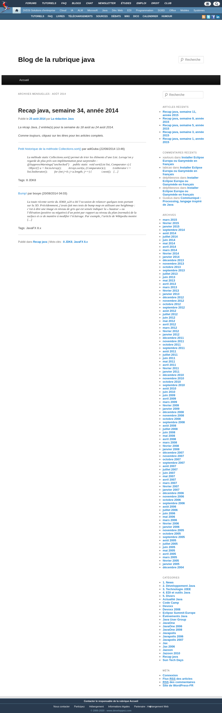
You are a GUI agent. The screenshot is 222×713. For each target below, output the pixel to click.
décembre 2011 (173, 338)
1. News (168, 582)
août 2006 (169, 506)
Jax (165, 643)
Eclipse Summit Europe (179, 612)
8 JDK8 (67, 241)
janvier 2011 (171, 371)
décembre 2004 (173, 567)
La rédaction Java (62, 118)
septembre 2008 (174, 422)
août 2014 (169, 233)
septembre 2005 (174, 537)
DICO (136, 16)
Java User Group (174, 619)
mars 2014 (170, 250)
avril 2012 (169, 324)
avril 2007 (169, 479)
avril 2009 (169, 398)
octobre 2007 (172, 459)
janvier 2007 (171, 489)
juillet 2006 (170, 510)
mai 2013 (169, 280)
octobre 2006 (172, 500)
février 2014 (171, 253)
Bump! (22, 193)
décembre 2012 (173, 297)
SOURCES (102, 16)
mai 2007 (169, 476)
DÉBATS (116, 16)
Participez (79, 706)
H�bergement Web (157, 706)
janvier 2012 (171, 334)
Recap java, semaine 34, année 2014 (68, 110)
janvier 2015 (171, 226)
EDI (129, 10)
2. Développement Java (179, 585)
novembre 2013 (173, 263)
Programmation (144, 10)
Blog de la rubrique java (56, 59)
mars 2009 (170, 402)
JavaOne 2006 (172, 626)
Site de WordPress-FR (178, 685)
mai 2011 (169, 361)
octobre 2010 (172, 381)
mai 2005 (169, 550)
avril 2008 (169, 439)
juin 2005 (169, 547)
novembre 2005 (173, 530)
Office (172, 10)
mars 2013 (170, 287)
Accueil (24, 80)
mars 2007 (170, 483)
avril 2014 (169, 246)
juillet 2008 (170, 429)
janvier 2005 (171, 564)
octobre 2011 (172, 344)
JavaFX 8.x (81, 241)
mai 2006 (169, 516)
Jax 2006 (169, 646)
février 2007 (171, 486)
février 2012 (171, 331)
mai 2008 (169, 435)
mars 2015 (170, 219)
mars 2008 (170, 442)
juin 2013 (169, 277)
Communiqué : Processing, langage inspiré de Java (182, 201)
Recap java (40, 241)
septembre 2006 (174, 503)
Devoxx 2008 (172, 609)
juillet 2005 (170, 543)
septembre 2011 (174, 348)
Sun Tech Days (173, 660)
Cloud (63, 10)
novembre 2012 (173, 300)
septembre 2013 (174, 270)
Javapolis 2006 (173, 636)
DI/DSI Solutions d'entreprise (39, 10)
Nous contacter (62, 706)
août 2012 (169, 311)
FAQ (50, 16)
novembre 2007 (173, 456)
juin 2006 (169, 513)
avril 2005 (169, 554)
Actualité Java (172, 599)
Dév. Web (117, 10)
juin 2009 (169, 395)
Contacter (89, 701)
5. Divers (169, 596)
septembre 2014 (174, 230)
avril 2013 (169, 284)
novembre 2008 (173, 415)
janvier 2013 (171, 294)
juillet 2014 (170, 236)
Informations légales (119, 706)
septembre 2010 (174, 385)
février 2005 (171, 560)
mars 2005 (170, 557)
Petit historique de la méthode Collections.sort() (49, 149)
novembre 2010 (173, 378)
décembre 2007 (173, 452)
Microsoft (92, 10)
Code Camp (171, 602)
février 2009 (171, 405)
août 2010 (169, 388)
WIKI (126, 16)
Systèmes (199, 10)
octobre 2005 (172, 533)
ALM (80, 10)
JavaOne (169, 623)
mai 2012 (169, 321)
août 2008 (169, 425)
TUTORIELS (37, 16)
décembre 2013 (173, 260)
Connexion (170, 675)
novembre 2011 (173, 341)
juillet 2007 (170, 469)
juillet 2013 (170, 273)
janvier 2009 (171, 408)
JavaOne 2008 (172, 629)
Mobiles (184, 10)
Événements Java (175, 616)
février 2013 (171, 290)
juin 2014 (169, 240)
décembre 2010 (173, 375)
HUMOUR (167, 16)
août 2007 (169, 466)
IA (72, 10)
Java (105, 10)
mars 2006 (170, 520)
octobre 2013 (172, 267)
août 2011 (169, 351)
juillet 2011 (170, 354)
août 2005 (169, 540)
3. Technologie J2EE (177, 589)
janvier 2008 (171, 449)
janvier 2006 (171, 527)
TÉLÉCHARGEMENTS (80, 16)
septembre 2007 (174, 462)
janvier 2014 (171, 257)
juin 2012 (169, 317)
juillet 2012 (170, 314)
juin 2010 (169, 392)
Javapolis (169, 633)
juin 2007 (169, 473)
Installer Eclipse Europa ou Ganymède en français (183, 161)
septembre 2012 (174, 307)
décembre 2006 (173, 493)
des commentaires (179, 682)
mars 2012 (170, 327)
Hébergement (96, 706)
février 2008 (171, 446)
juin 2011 (169, 358)
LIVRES (60, 16)
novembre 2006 (173, 496)
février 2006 (171, 523)
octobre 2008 (172, 419)
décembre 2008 (173, 412)
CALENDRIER (150, 16)
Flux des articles (178, 679)
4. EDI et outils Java (176, 592)
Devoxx (168, 606)
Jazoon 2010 (171, 653)
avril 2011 (169, 365)
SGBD (161, 10)
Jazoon (168, 650)
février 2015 (171, 223)
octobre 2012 (172, 304)
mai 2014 (169, 243)
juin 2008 (169, 432)
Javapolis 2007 (173, 639)
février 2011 (171, 368)
